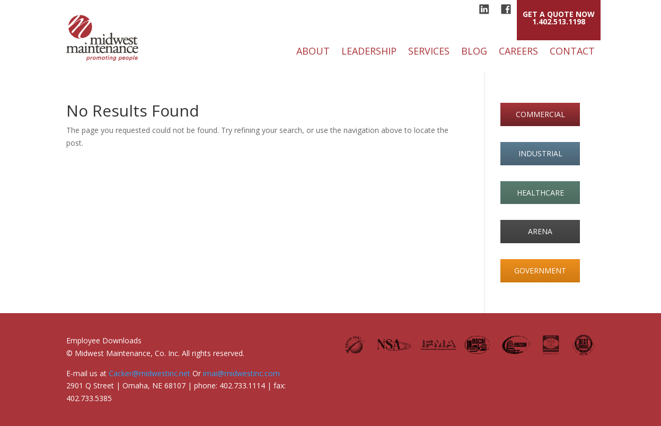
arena (540, 231)
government (540, 270)
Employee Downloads (104, 340)
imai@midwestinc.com (241, 373)
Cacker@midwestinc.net (149, 373)
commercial (540, 114)
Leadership (368, 52)
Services (429, 52)
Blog (474, 52)
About (313, 52)
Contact (572, 52)
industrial (540, 153)
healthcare (540, 193)
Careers (518, 52)
